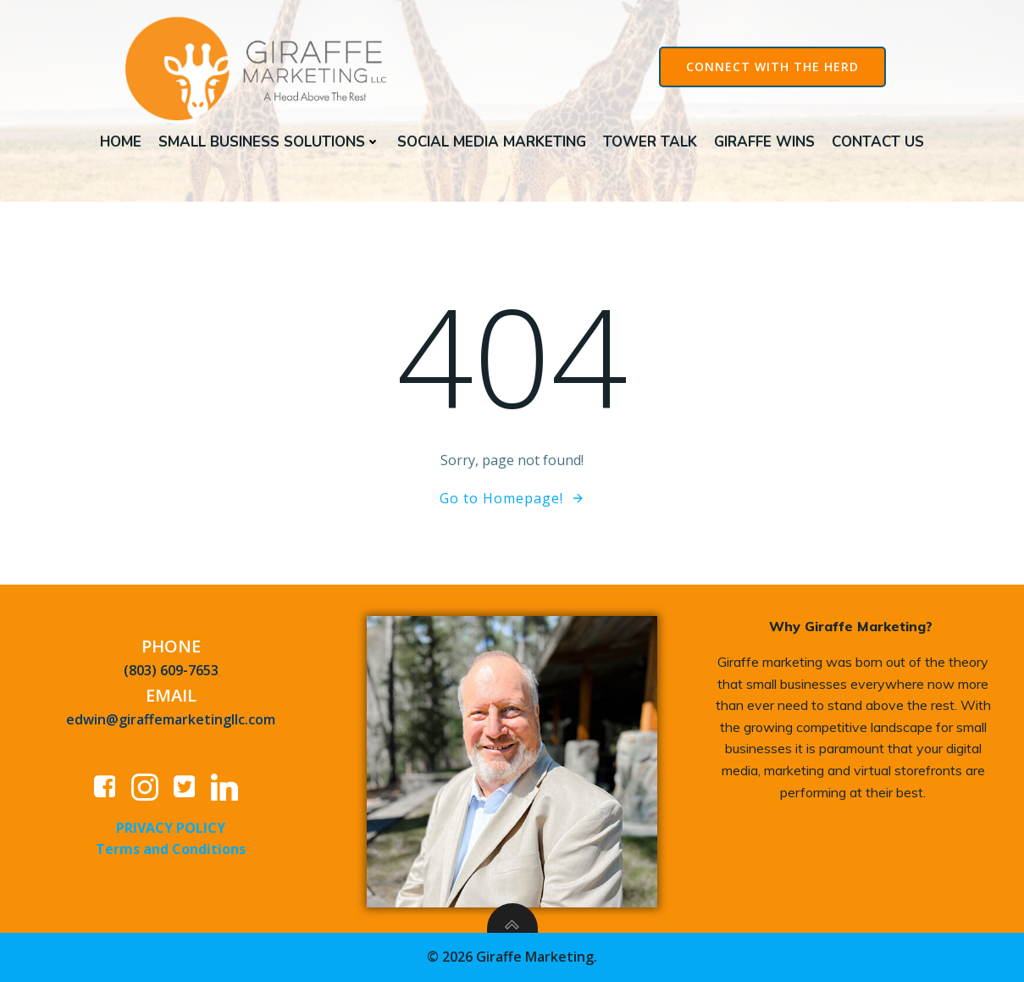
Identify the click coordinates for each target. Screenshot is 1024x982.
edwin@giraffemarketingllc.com (170, 719)
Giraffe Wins (764, 142)
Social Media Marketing (491, 142)
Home (120, 142)
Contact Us (878, 142)
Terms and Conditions (171, 849)
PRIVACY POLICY (170, 827)
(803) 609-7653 (171, 670)
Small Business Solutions (269, 142)
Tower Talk (650, 142)
